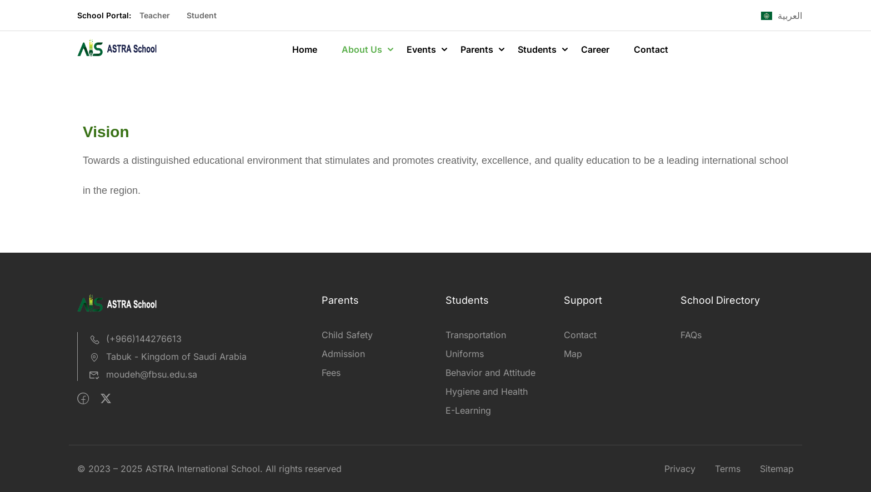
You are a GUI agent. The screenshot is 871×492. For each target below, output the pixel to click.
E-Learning (468, 410)
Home (304, 49)
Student (202, 15)
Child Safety (347, 334)
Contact (651, 49)
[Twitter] (106, 398)
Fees (331, 372)
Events (421, 49)
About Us (362, 49)
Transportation (475, 334)
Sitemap (777, 468)
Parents (476, 49)
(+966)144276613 (135, 338)
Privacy (679, 468)
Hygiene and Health (486, 391)
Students (537, 49)
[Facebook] (83, 398)
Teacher (154, 15)
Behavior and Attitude (490, 372)
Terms (727, 468)
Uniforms (464, 353)
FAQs (691, 334)
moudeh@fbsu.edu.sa (143, 374)
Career (595, 49)
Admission (343, 353)
